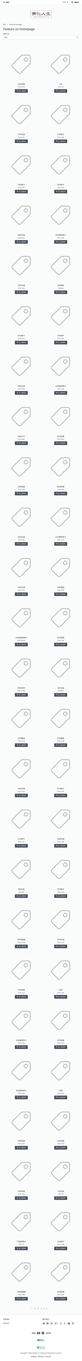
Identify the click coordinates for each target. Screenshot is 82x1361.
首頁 (4, 24)
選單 (6, 2)
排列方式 (6, 34)
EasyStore (58, 1353)
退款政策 (48, 1356)
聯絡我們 (6, 1323)
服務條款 (34, 1356)
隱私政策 (41, 1356)
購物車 (75, 2)
